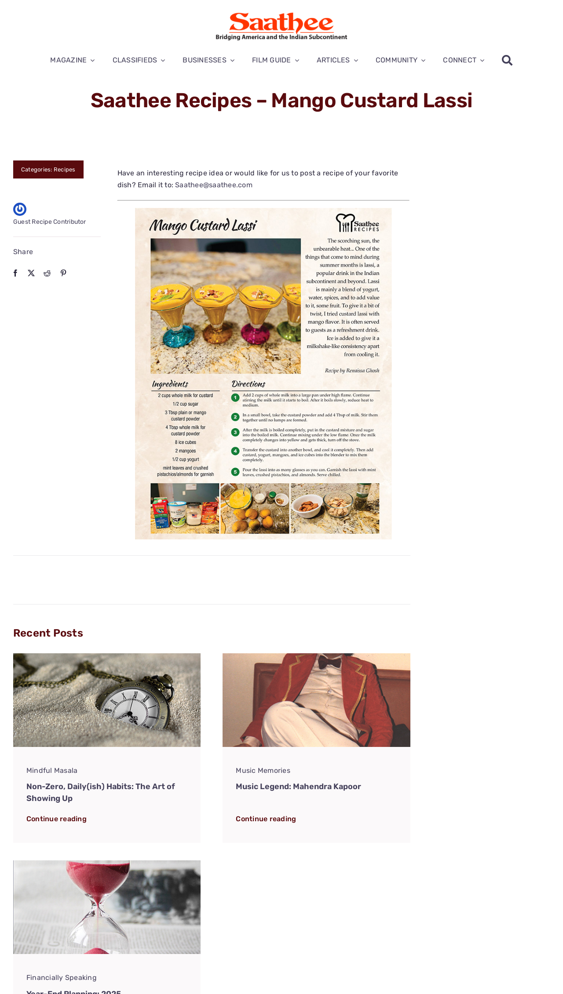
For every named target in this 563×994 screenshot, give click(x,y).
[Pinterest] (63, 273)
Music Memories (263, 770)
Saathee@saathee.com (213, 185)
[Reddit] (47, 273)
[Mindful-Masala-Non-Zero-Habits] (107, 656)
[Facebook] (15, 273)
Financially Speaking (61, 977)
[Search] (507, 60)
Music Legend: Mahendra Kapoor (298, 786)
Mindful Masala (51, 770)
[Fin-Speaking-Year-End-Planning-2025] (107, 863)
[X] (31, 273)
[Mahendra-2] (316, 656)
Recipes (65, 169)
